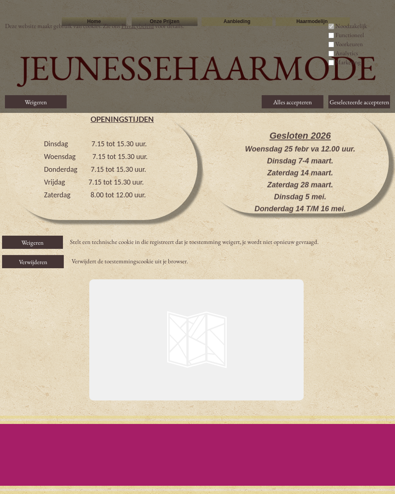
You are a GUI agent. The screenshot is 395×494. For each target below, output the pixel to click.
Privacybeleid (137, 26)
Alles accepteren (292, 102)
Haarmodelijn (312, 21)
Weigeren (32, 242)
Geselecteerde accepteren (359, 102)
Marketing (348, 62)
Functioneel (349, 35)
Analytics (346, 53)
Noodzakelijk (351, 26)
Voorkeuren (349, 44)
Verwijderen (33, 262)
